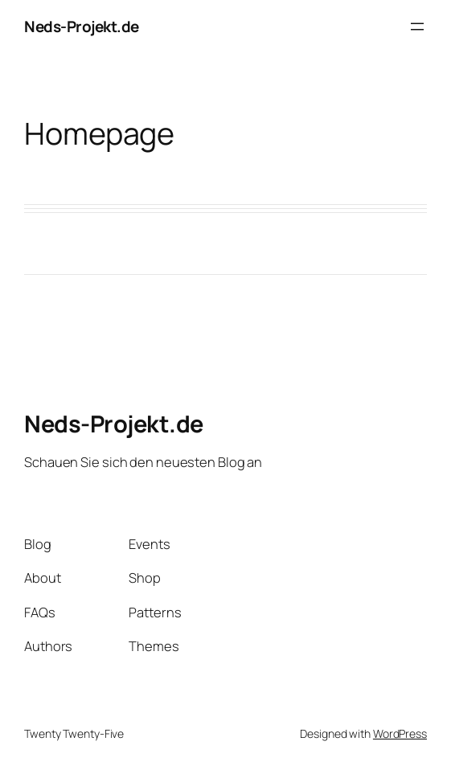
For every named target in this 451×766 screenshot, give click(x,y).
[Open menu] (417, 26)
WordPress (400, 733)
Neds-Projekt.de (81, 26)
